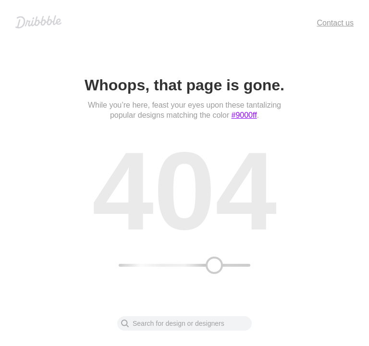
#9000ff (244, 115)
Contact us (335, 23)
